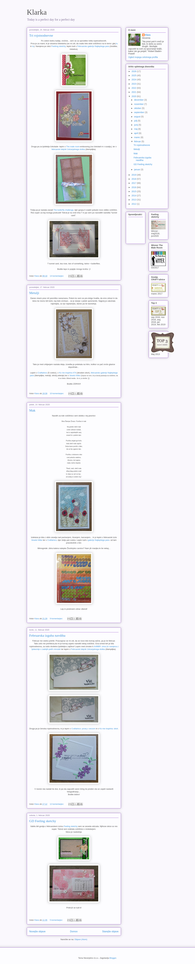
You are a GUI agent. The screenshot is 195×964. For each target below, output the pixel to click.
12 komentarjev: (57, 804)
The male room (72, 146)
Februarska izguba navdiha (47, 635)
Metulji (34, 293)
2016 (134, 187)
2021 (134, 92)
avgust (137, 116)
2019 (134, 175)
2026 (134, 71)
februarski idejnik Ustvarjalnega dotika (68, 149)
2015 (134, 191)
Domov (74, 931)
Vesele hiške (36, 540)
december (139, 100)
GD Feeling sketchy (42, 821)
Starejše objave (110, 931)
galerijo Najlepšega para (98, 540)
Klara (148, 35)
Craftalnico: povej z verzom (83, 728)
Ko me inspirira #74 (67, 373)
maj (136, 129)
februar (137, 141)
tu (117, 43)
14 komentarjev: (57, 276)
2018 (134, 179)
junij (136, 125)
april (136, 133)
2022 (134, 88)
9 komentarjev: (56, 618)
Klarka (37, 12)
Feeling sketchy (70, 826)
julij (136, 120)
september (139, 112)
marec (137, 137)
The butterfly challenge (63, 210)
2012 (134, 204)
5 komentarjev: (56, 920)
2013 (134, 199)
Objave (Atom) (80, 939)
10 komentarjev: (57, 393)
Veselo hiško (74, 375)
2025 (134, 75)
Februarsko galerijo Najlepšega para (93, 46)
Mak (32, 410)
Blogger (113, 958)
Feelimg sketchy (58, 46)
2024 (134, 79)
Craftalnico (42, 373)
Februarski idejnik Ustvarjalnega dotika (88, 649)
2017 (134, 183)
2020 (134, 96)
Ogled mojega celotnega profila (143, 57)
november (139, 104)
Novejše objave (37, 931)
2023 (134, 84)
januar (137, 169)
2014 (134, 195)
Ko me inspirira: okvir (108, 728)
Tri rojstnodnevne (41, 35)
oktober (138, 108)
